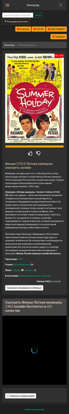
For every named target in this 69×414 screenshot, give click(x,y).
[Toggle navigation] (61, 5)
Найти (38, 15)
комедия (16, 270)
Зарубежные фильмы (30, 275)
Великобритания (22, 264)
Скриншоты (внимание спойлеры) (24, 287)
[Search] (17, 15)
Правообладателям (34, 409)
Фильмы (46, 275)
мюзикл (29, 270)
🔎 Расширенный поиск (16, 21)
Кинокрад (33, 5)
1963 (20, 259)
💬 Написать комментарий (20, 396)
